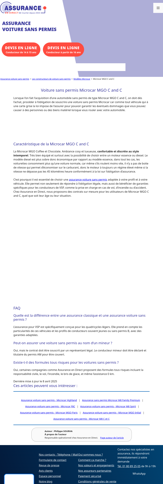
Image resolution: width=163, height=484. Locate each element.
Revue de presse (49, 465)
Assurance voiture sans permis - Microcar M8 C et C (81, 418)
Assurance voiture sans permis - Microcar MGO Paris (49, 412)
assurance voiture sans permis (88, 179)
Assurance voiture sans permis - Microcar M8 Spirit (108, 406)
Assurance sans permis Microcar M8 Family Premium (111, 400)
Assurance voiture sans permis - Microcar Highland (49, 400)
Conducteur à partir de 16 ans (63, 49)
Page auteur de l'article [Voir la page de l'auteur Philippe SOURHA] (112, 437)
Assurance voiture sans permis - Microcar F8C (50, 406)
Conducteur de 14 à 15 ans (21, 49)
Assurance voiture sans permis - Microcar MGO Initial (112, 412)
